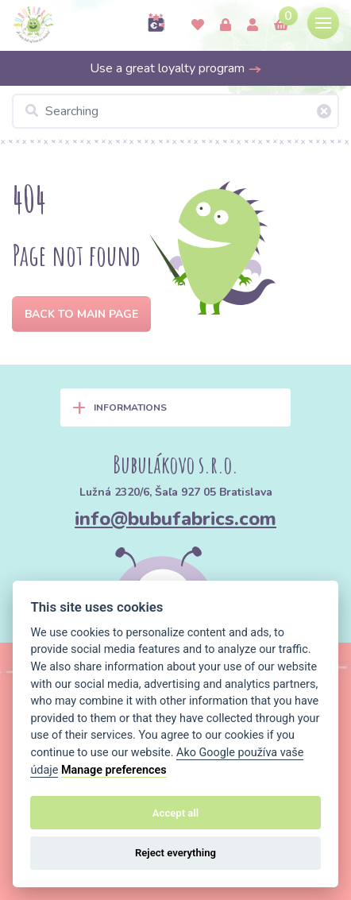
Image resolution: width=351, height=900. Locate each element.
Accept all (175, 813)
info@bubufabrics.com (175, 518)
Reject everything (175, 853)
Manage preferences (114, 770)
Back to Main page (81, 314)
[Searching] (175, 111)
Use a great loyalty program (176, 68)
